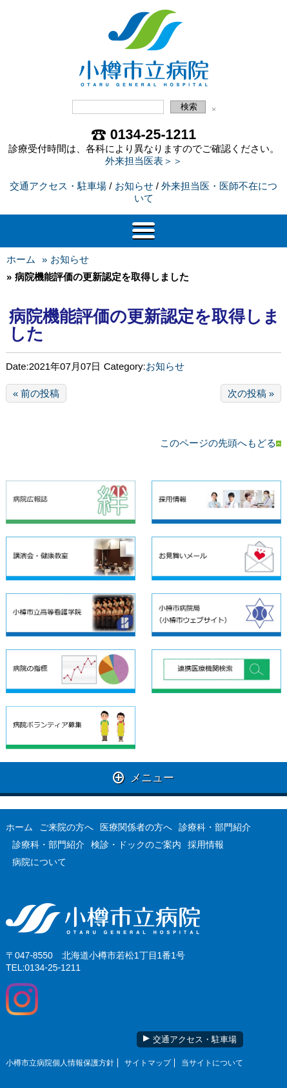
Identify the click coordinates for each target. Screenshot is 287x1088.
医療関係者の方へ (136, 827)
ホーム (20, 259)
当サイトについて (212, 1062)
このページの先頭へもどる (220, 442)
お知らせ (134, 185)
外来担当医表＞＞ (144, 160)
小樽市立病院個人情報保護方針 (60, 1062)
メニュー (143, 777)
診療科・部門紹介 (215, 827)
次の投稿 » (251, 393)
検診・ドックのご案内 (136, 844)
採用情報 (206, 844)
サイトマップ (147, 1062)
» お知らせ (65, 259)
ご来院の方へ (66, 827)
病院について (39, 862)
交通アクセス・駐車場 (58, 185)
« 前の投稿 (36, 393)
